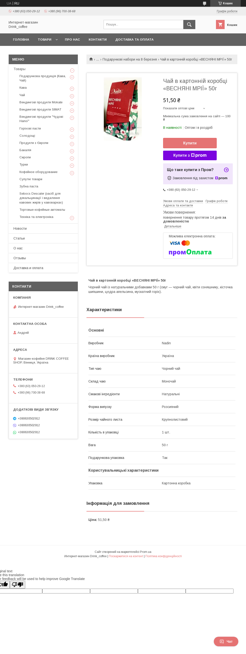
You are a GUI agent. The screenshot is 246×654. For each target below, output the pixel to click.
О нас (18, 248)
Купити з (189, 155)
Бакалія (25, 150)
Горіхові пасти (30, 128)
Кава (23, 87)
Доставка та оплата (134, 39)
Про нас (72, 39)
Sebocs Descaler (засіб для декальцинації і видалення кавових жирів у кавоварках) (41, 198)
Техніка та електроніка (36, 217)
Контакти (98, 39)
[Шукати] (189, 24)
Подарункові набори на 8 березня (130, 59)
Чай (22, 95)
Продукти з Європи (33, 143)
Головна (21, 39)
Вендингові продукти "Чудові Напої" (41, 119)
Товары (19, 69)
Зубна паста (28, 186)
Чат (226, 641)
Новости (20, 228)
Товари (44, 39)
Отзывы (19, 258)
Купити (190, 143)
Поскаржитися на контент (126, 556)
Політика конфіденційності (163, 556)
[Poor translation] (17, 585)
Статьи (19, 238)
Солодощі (27, 135)
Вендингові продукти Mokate (40, 102)
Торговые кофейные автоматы (42, 209)
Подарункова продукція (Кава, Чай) (42, 78)
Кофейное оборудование (38, 172)
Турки (23, 164)
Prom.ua (145, 552)
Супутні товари (30, 179)
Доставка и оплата (28, 268)
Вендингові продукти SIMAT (40, 109)
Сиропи (25, 157)
